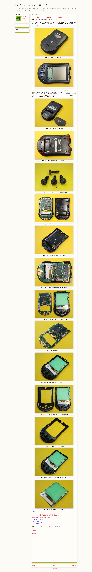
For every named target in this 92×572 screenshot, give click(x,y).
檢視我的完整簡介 (24, 18)
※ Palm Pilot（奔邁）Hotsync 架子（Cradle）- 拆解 (43, 517)
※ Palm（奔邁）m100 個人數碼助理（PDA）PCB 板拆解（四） (46, 515)
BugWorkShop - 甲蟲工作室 (32, 5)
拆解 (50, 526)
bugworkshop (25, 16)
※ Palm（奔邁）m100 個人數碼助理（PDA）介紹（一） (44, 513)
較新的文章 (34, 565)
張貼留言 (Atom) (55, 568)
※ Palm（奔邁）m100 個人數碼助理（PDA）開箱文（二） (45, 514)
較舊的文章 (73, 565)
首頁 (54, 565)
